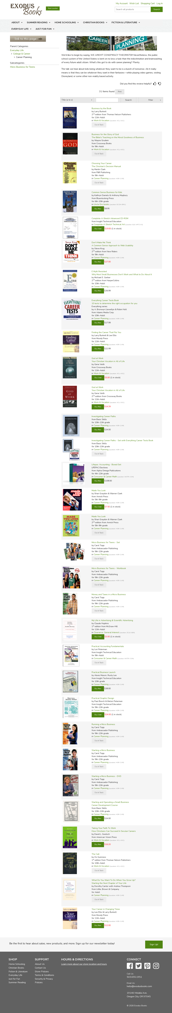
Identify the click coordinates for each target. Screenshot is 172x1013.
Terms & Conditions (44, 975)
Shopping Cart (148, 3)
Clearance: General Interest (106, 632)
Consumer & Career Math (105, 476)
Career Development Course (105, 805)
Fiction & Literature (124, 22)
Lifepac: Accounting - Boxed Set (106, 464)
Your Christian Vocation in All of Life (108, 361)
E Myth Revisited (99, 271)
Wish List (134, 3)
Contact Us (40, 967)
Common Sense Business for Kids (107, 192)
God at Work (97, 358)
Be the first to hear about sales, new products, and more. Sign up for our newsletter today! (61, 943)
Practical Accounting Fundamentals (108, 646)
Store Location (53, 8)
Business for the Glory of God (105, 134)
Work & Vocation (101, 120)
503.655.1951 (134, 977)
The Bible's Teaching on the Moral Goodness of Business (118, 137)
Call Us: (130, 973)
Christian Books (93, 22)
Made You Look (99, 490)
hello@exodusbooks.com (139, 986)
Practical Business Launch (103, 672)
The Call (95, 854)
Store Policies (42, 971)
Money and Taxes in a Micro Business (109, 594)
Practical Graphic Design (103, 698)
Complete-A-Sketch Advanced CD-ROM (110, 218)
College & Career (21, 53)
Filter (150, 100)
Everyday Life (20, 29)
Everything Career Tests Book (105, 300)
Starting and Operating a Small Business (110, 802)
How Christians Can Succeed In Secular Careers (114, 831)
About (15, 22)
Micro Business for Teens (22, 67)
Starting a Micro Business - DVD (106, 776)
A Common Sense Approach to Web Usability (112, 245)
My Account (122, 3)
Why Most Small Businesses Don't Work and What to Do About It (122, 274)
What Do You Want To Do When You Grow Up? (113, 880)
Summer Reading (37, 22)
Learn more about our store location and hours (84, 964)
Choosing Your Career (102, 163)
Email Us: (131, 983)
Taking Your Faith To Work (104, 828)
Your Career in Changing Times (106, 909)
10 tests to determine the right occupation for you (114, 303)
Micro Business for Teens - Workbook (109, 568)
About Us (40, 964)
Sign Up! (154, 944)
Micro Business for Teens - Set (106, 542)
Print (120, 92)
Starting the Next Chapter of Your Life (109, 883)
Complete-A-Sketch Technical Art (109, 224)
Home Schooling (65, 22)
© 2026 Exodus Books (137, 1005)
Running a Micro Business (103, 724)
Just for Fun (43, 29)
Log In (160, 3)
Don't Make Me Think (101, 242)
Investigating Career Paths (104, 416)
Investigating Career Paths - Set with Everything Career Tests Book (122, 440)
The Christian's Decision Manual (106, 166)
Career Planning (101, 178)
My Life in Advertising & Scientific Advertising (112, 620)
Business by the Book (101, 108)
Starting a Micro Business (103, 750)
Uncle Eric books (101, 204)
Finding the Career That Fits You (106, 332)
